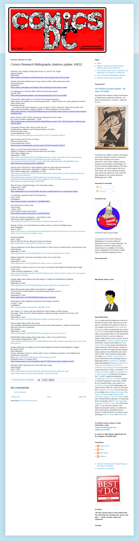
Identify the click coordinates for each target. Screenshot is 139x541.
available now (114, 361)
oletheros (103, 456)
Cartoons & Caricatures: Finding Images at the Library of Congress (112, 465)
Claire (102, 449)
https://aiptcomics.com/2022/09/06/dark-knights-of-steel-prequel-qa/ (37, 319)
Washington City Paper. (106, 390)
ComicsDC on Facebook (105, 468)
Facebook (98, 332)
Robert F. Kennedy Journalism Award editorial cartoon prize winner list (110, 67)
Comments (101, 191)
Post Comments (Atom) (28, 401)
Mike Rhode (104, 453)
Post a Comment (20, 392)
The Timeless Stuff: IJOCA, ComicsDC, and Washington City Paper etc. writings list (112, 71)
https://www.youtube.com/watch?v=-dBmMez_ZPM (30, 307)
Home (49, 397)
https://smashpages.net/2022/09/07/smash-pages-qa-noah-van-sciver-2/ (38, 333)
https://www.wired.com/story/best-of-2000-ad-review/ (31, 243)
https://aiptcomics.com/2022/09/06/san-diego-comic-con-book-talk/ (36, 263)
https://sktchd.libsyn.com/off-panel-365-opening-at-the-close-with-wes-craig (39, 371)
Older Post (82, 397)
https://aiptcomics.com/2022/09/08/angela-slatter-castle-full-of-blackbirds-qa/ (40, 285)
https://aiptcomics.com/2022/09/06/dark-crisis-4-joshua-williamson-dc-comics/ (40, 253)
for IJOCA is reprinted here (115, 341)
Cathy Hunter (104, 446)
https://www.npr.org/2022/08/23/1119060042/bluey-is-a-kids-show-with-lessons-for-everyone (46, 157)
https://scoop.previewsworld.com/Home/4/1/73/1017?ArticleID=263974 (38, 135)
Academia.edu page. (116, 392)
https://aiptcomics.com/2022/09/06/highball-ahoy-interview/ (33, 297)
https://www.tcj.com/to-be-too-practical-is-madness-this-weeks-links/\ (37, 221)
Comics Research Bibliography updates (111, 75)
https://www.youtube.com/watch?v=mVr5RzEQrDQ (30, 213)
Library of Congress (102, 394)
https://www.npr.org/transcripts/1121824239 (27, 181)
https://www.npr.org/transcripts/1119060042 (27, 163)
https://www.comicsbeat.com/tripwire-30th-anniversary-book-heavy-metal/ (39, 87)
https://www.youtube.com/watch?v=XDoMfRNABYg (30, 201)
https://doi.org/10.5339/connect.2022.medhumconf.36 (35, 357)
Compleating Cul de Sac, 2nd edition (108, 379)
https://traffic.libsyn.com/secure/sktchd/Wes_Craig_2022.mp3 (34, 373)
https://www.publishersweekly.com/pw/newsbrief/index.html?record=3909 (39, 95)
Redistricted (122, 414)
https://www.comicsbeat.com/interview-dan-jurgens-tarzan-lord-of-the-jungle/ (40, 77)
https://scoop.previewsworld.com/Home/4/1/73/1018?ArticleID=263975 (38, 145)
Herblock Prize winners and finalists (109, 78)
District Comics (109, 414)
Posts (99, 187)
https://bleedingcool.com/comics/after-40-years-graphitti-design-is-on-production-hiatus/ (44, 191)
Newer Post (15, 397)
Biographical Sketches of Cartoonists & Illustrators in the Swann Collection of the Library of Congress (111, 365)
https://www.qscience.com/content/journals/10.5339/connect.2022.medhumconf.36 (42, 361)
